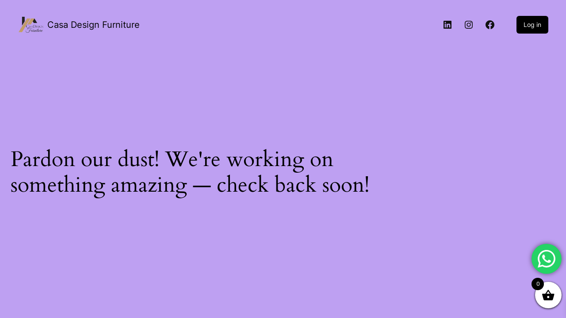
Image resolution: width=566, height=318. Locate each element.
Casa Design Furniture (93, 24)
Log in (532, 24)
